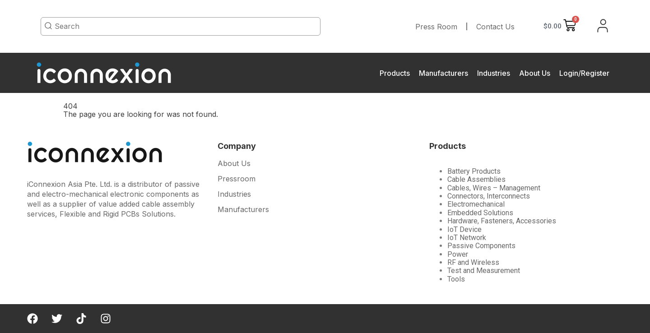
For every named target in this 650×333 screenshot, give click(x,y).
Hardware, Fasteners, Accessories (501, 221)
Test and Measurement (483, 270)
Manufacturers (443, 73)
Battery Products (474, 171)
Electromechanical (476, 204)
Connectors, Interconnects (488, 196)
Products (395, 73)
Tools (456, 279)
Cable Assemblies (476, 179)
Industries (493, 73)
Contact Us (495, 26)
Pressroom (236, 178)
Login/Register (584, 73)
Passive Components (481, 245)
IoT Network (466, 237)
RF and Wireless (473, 262)
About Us (534, 73)
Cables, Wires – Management (493, 188)
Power (457, 254)
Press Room (436, 26)
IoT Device (464, 229)
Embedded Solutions (480, 212)
